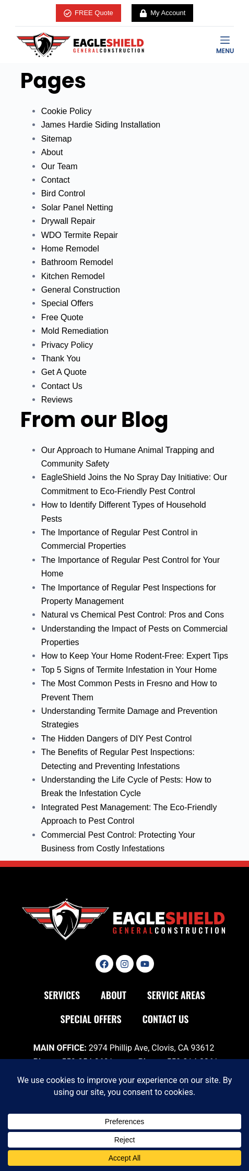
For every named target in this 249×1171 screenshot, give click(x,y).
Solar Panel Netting (77, 207)
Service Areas (176, 995)
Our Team (59, 166)
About (52, 152)
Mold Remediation (75, 330)
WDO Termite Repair (79, 235)
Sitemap (56, 138)
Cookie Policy (66, 111)
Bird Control (63, 193)
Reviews (57, 399)
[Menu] (225, 44)
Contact (55, 179)
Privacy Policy (67, 345)
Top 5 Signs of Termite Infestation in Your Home (129, 669)
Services (62, 995)
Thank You (61, 358)
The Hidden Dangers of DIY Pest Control (116, 738)
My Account (162, 13)
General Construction (80, 289)
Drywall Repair (68, 221)
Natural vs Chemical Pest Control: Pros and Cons (132, 614)
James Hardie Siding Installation (101, 124)
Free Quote (62, 317)
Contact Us (61, 386)
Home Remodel (70, 248)
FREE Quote (88, 13)
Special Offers (67, 303)
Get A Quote (64, 372)
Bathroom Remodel (77, 262)
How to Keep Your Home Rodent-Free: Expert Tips (134, 655)
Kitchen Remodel (73, 276)
